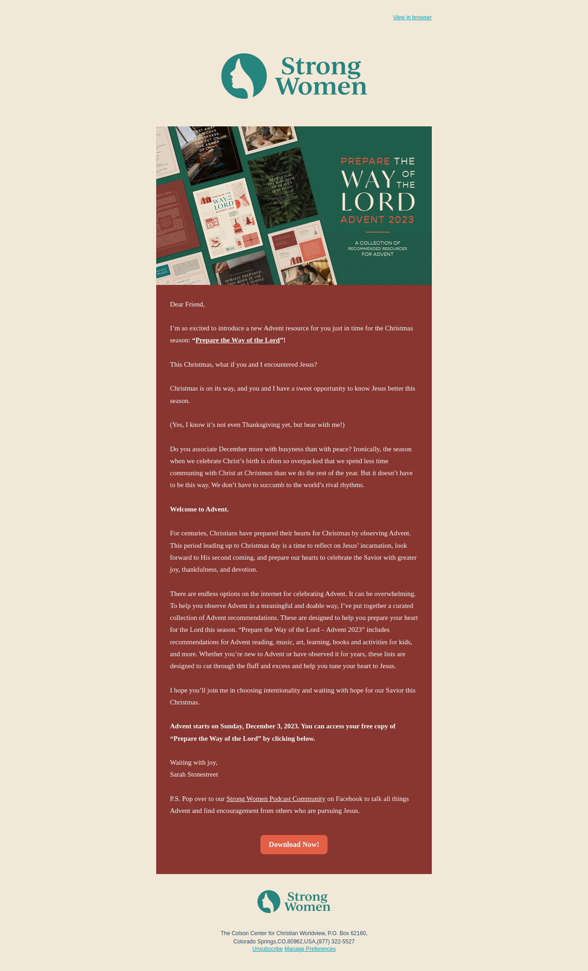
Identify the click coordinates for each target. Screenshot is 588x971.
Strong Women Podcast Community (276, 798)
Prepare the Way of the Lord (237, 340)
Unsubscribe (267, 949)
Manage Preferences (309, 949)
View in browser (412, 17)
